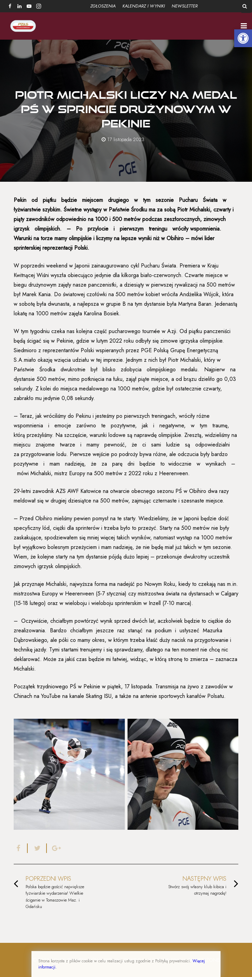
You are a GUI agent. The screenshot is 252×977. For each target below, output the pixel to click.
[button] (243, 38)
